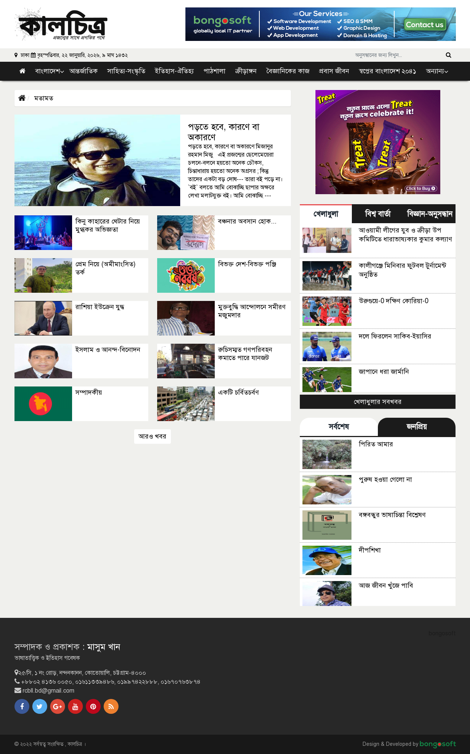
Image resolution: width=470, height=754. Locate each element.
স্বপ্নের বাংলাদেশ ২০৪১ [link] (387, 71)
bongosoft (442, 633)
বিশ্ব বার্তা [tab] (377, 214)
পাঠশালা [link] (215, 71)
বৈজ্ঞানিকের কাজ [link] (287, 71)
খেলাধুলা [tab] (326, 214)
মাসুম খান (103, 646)
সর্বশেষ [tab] (339, 426)
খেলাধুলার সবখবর (378, 402)
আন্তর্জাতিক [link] (83, 71)
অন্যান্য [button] (435, 71)
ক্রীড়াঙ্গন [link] (246, 71)
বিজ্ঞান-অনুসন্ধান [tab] (430, 214)
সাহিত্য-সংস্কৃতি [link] (126, 71)
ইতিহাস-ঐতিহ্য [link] (174, 71)
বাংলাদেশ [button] (47, 71)
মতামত (42, 98)
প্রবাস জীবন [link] (334, 71)
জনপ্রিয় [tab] (417, 426)
